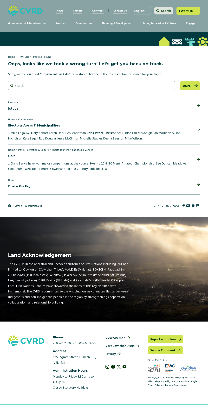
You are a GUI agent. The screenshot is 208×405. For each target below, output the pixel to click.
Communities (83, 23)
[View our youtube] (125, 367)
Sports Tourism (60, 149)
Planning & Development (117, 23)
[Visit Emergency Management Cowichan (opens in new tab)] (170, 368)
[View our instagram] (107, 367)
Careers (77, 10)
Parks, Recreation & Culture (159, 23)
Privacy (110, 354)
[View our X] (119, 367)
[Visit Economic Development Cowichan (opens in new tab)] (188, 368)
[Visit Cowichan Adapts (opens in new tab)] (154, 368)
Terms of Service (173, 385)
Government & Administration (27, 23)
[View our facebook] (113, 367)
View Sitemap (115, 338)
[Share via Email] (188, 206)
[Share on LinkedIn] (197, 205)
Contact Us (119, 10)
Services (60, 23)
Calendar (97, 10)
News (59, 10)
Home (11, 56)
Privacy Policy (154, 385)
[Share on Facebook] (193, 205)
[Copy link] (183, 205)
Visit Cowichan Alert (120, 346)
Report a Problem (25, 205)
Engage (190, 23)
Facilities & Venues (82, 149)
